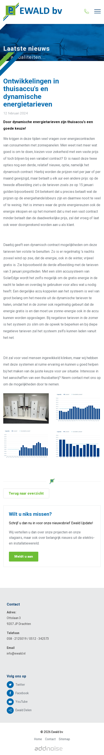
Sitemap (64, 739)
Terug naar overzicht (26, 493)
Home (38, 739)
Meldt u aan (23, 556)
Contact (50, 739)
